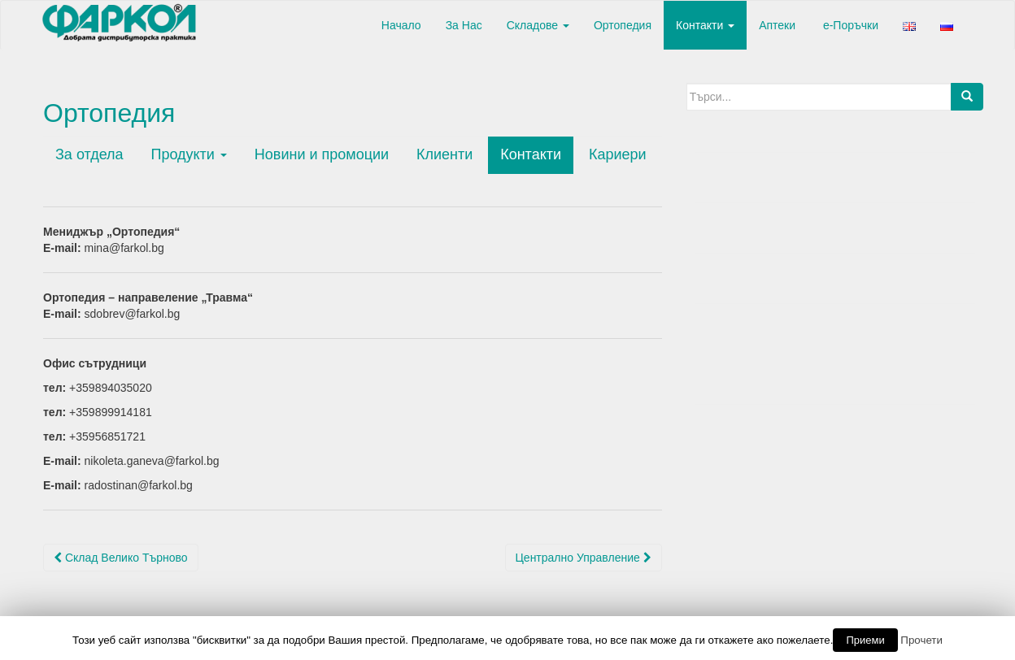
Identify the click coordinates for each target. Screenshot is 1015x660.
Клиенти (444, 154)
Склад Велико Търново (121, 557)
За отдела (89, 154)
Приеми (865, 640)
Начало (399, 25)
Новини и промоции (322, 154)
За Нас (464, 25)
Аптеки (777, 25)
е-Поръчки (849, 25)
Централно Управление (583, 557)
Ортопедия (622, 25)
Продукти (188, 154)
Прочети (921, 640)
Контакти (705, 25)
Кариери (618, 154)
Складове (538, 25)
